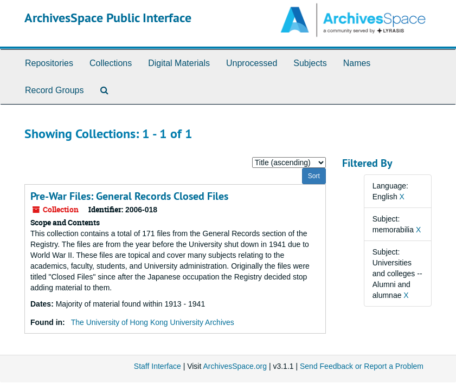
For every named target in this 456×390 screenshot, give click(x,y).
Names (357, 63)
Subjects (309, 63)
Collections (110, 63)
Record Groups (54, 90)
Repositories (49, 63)
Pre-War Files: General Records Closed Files (129, 196)
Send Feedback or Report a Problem (361, 366)
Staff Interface (157, 366)
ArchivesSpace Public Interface (107, 17)
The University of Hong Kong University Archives (152, 322)
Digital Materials (179, 63)
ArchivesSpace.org (235, 366)
